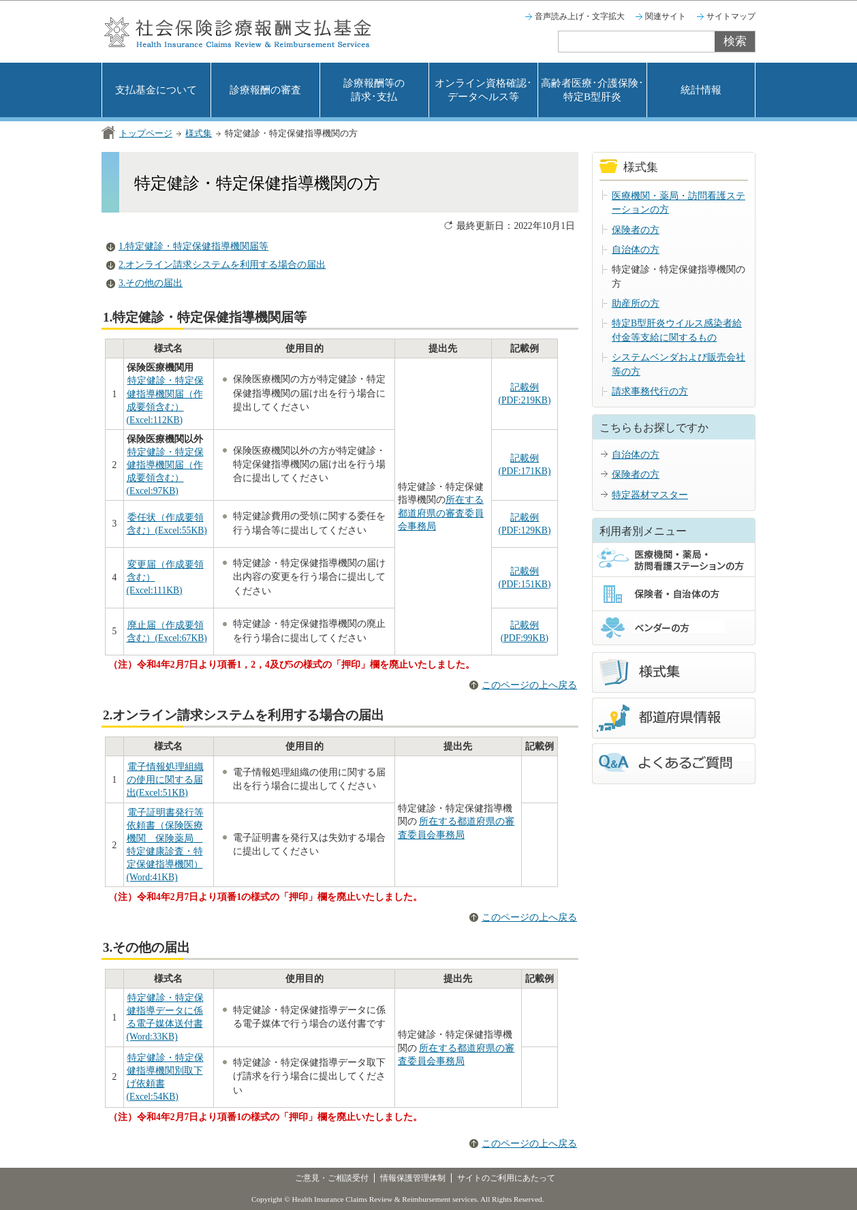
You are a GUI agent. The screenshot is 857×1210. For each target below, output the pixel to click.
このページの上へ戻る (529, 685)
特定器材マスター (650, 495)
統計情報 (701, 89)
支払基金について (156, 89)
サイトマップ (730, 16)
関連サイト (665, 16)
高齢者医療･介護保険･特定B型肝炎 (592, 90)
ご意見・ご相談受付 (332, 1178)
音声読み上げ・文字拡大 (580, 16)
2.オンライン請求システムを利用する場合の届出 (222, 265)
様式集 (198, 133)
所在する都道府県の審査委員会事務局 (441, 513)
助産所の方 (635, 303)
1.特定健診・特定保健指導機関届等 (193, 246)
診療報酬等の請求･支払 (374, 90)
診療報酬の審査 (265, 89)
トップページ (145, 133)
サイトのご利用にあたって (506, 1178)
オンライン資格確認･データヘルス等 (483, 90)
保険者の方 (635, 230)
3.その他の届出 (151, 283)
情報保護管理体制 (413, 1178)
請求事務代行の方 (650, 391)
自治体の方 (635, 250)
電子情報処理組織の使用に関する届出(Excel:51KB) (165, 780)
